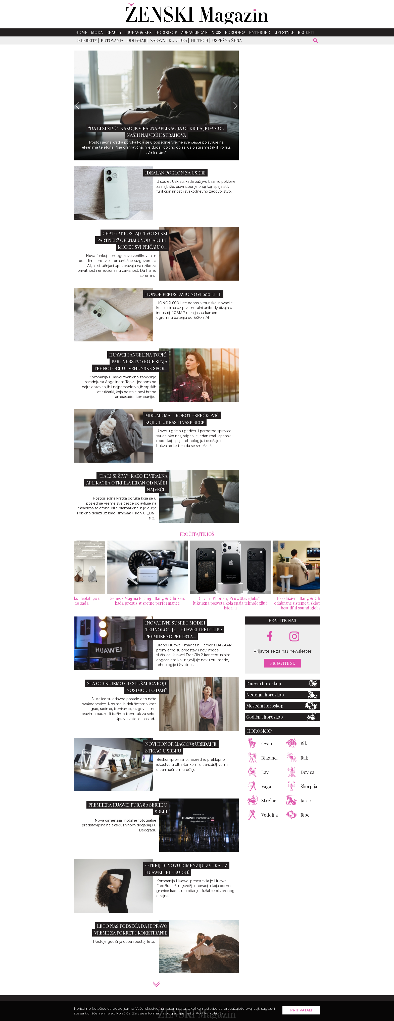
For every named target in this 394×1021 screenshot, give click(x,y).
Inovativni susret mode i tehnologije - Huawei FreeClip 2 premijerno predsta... (183, 629)
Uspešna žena (227, 40)
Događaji (136, 40)
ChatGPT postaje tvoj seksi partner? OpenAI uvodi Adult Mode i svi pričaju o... (132, 240)
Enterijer (259, 32)
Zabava (157, 40)
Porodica (235, 32)
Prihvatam (301, 1010)
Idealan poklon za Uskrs (175, 173)
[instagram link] (294, 637)
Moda (97, 32)
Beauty (114, 32)
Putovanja (112, 40)
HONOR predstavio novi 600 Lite (183, 294)
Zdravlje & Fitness (201, 32)
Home (81, 32)
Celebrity (86, 40)
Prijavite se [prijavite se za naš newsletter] (282, 663)
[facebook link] (270, 636)
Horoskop (166, 32)
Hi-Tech (199, 40)
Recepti (306, 32)
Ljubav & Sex (138, 32)
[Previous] (77, 106)
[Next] (235, 106)
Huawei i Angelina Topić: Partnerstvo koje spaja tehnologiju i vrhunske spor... (130, 361)
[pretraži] (315, 41)
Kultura (178, 40)
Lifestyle (283, 32)
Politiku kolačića (209, 1013)
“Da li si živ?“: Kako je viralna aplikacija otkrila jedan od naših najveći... (126, 483)
